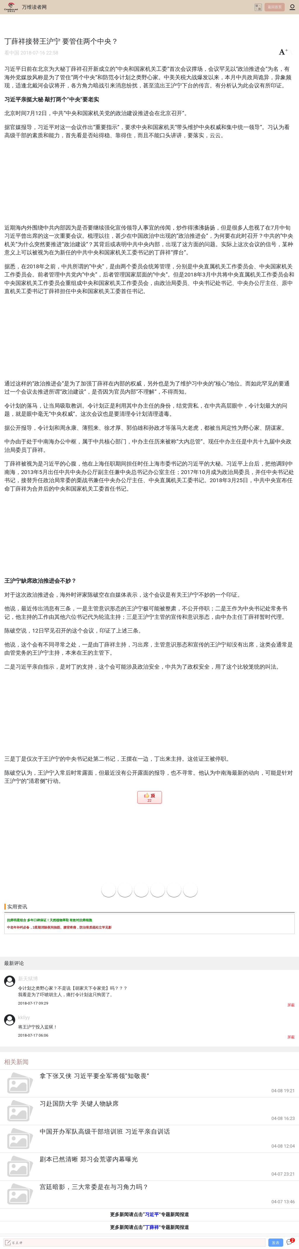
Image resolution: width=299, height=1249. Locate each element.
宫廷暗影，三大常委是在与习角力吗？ (94, 1186)
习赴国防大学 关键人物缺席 (79, 1103)
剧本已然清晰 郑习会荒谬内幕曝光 (89, 1159)
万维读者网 (34, 7)
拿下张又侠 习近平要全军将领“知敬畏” (94, 1075)
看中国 (11, 53)
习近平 (152, 1214)
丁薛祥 (152, 1227)
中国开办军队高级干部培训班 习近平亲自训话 (105, 1131)
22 (149, 801)
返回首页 (275, 7)
